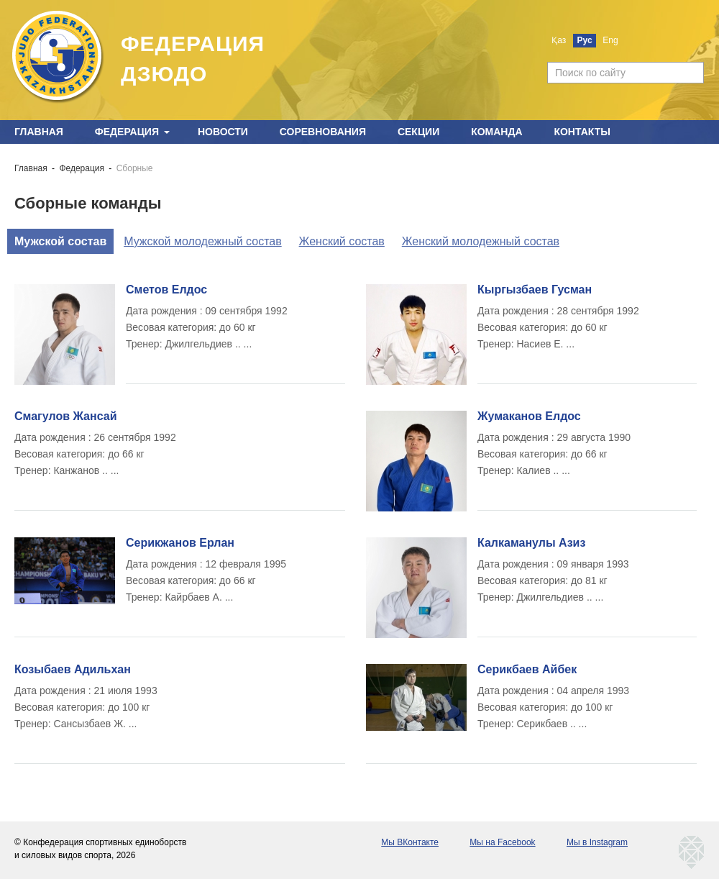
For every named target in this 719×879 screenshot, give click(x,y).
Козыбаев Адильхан (72, 669)
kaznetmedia (692, 852)
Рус (584, 40)
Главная (38, 131)
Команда (496, 131)
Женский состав (342, 241)
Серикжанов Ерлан (180, 543)
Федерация (127, 131)
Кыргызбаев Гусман (534, 289)
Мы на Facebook (502, 842)
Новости (223, 131)
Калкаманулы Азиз (531, 543)
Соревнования (323, 131)
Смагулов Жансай (65, 416)
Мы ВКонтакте (410, 842)
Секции (418, 131)
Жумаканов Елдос (529, 416)
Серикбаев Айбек (527, 669)
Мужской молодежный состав (203, 241)
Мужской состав (60, 241)
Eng (610, 40)
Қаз (558, 40)
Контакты (582, 131)
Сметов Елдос (166, 289)
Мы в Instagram (597, 842)
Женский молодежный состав (480, 241)
